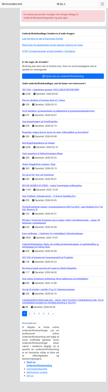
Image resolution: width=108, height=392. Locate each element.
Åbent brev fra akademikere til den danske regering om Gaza (52, 45)
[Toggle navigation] (102, 4)
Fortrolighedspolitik (37, 368)
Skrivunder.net (12, 4)
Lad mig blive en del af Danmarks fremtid (42, 39)
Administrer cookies (37, 372)
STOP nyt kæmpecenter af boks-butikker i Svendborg (48, 51)
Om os (30, 375)
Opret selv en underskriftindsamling (63, 76)
